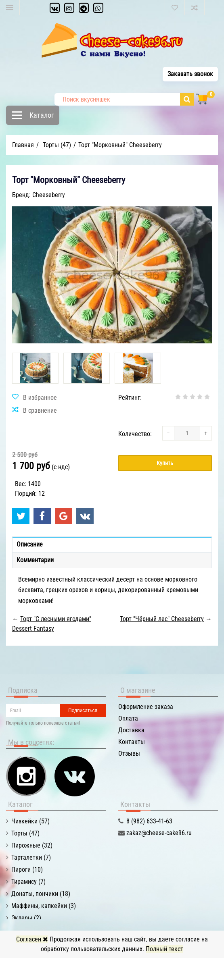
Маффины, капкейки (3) (43, 906)
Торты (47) (25, 833)
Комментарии (35, 560)
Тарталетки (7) (31, 857)
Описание (30, 544)
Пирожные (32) (31, 845)
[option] (35, 368)
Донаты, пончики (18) (40, 894)
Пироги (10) (27, 869)
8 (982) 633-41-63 (149, 821)
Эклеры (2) (26, 918)
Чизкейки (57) (30, 821)
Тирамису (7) (28, 881)
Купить (165, 463)
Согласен (32, 939)
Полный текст (164, 949)
